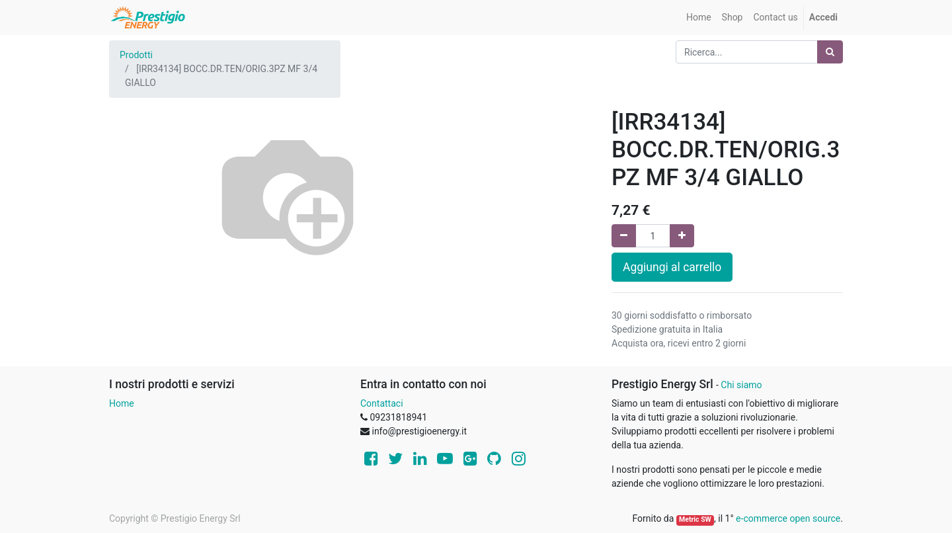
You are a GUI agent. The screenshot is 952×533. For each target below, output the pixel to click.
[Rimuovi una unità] (624, 235)
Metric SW (695, 519)
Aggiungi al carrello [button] (672, 267)
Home (121, 403)
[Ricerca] (830, 51)
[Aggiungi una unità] (682, 235)
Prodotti (136, 55)
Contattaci (381, 403)
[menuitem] (699, 17)
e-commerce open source (788, 518)
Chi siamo (741, 385)
